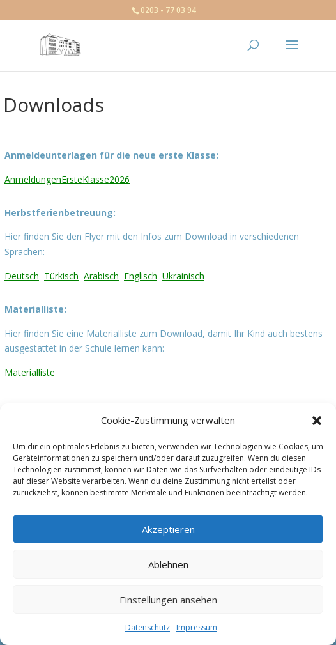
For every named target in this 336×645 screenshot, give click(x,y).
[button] (316, 420)
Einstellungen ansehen (168, 599)
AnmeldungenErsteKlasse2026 (67, 179)
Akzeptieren (168, 529)
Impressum (196, 627)
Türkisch (61, 276)
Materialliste (29, 372)
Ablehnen (168, 564)
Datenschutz (147, 627)
